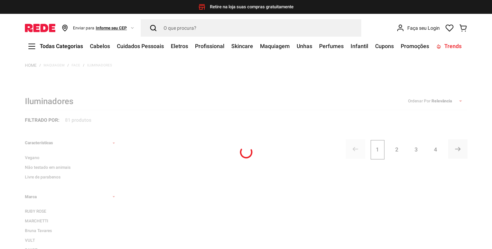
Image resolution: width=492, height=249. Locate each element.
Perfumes (331, 46)
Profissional (209, 46)
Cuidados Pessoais (140, 46)
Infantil (359, 46)
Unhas (304, 46)
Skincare (242, 46)
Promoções (415, 46)
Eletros (179, 46)
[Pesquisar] (251, 28)
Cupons (384, 46)
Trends (449, 46)
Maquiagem (275, 46)
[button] (98, 28)
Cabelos (100, 46)
